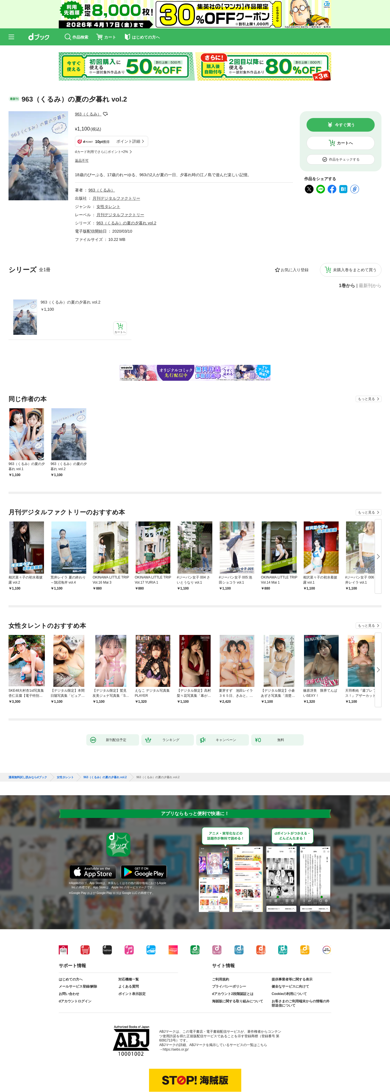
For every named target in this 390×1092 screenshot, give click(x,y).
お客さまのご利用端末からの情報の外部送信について (301, 975)
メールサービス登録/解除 (78, 958)
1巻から (347, 257)
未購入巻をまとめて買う (355, 241)
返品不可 (82, 132)
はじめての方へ (71, 951)
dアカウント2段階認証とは (232, 966)
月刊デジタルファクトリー (116, 170)
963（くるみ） (88, 114)
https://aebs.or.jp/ (175, 1021)
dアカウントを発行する (174, 1068)
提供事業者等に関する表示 (292, 951)
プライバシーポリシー (229, 958)
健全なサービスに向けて (290, 958)
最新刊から (370, 257)
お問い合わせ (69, 966)
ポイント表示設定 (132, 966)
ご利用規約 (220, 951)
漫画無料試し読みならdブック (28, 749)
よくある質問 (128, 958)
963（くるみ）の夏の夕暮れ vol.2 (70, 274)
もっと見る (366, 371)
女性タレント (108, 178)
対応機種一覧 (128, 951)
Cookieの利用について (289, 966)
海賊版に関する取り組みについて (237, 973)
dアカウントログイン (75, 973)
